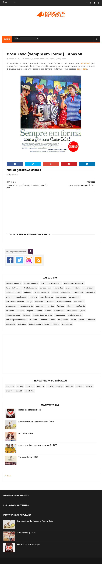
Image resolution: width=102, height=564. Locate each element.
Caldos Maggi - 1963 (26, 532)
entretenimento (26, 306)
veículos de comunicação (39, 324)
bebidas (35, 59)
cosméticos (61, 297)
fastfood (60, 306)
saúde (73, 320)
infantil (48, 310)
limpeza (26, 315)
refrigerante (61, 59)
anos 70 (89, 386)
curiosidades (74, 297)
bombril (55, 292)
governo (20, 310)
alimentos (59, 288)
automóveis (88, 288)
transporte (10, 324)
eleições (50, 301)
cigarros (9, 297)
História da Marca (31, 283)
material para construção (16, 320)
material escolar (75, 315)
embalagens (11, 306)
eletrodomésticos (64, 301)
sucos (81, 320)
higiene (30, 310)
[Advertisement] (51, 27)
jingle (83, 310)
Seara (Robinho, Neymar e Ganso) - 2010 (37, 445)
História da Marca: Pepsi (29, 410)
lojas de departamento (42, 315)
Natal (43, 283)
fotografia (10, 310)
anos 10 (20, 386)
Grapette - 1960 (25, 433)
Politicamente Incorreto (73, 283)
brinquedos (66, 292)
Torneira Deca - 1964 (28, 457)
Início (7, 39)
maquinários (60, 315)
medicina (33, 320)
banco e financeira (13, 292)
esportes (50, 306)
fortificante (80, 306)
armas (68, 288)
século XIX (29, 391)
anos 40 (60, 386)
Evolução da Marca (13, 283)
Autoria (8, 475)
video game (67, 324)
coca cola (44, 59)
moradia (44, 320)
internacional (72, 310)
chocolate (90, 292)
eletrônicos (78, 301)
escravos (39, 306)
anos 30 (50, 386)
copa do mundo (46, 297)
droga (29, 301)
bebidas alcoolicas (41, 292)
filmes (69, 306)
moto (53, 320)
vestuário (22, 324)
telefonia (91, 320)
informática (59, 310)
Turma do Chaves (13, 288)
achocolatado (45, 288)
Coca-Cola (85, 63)
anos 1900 (30, 386)
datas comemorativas (15, 301)
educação (39, 301)
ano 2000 (10, 386)
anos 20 (40, 386)
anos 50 (28, 59)
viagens (56, 324)
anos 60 (79, 386)
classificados (21, 297)
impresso (53, 59)
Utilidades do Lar (30, 288)
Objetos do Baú (55, 283)
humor (39, 310)
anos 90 (19, 391)
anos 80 (9, 391)
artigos (77, 288)
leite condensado (13, 315)
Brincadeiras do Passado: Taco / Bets (36, 421)
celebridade (78, 292)
